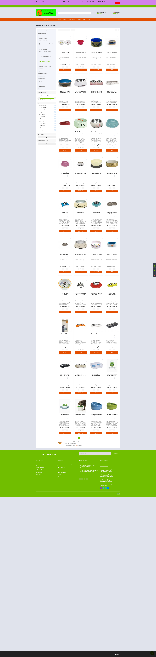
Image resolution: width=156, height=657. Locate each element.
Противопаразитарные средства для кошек (46, 43)
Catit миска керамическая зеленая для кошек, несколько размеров (112, 415)
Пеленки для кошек (43, 40)
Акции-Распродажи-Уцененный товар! (46, 30)
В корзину (65, 69)
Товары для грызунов (42, 73)
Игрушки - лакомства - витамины (45, 51)
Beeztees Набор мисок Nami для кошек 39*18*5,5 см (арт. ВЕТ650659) (80, 335)
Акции (84, 19)
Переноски (41, 68)
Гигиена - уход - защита (43, 49)
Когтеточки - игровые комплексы (45, 53)
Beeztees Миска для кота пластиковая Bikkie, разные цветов (65, 173)
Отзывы (88, 19)
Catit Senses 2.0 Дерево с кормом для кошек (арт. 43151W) (112, 375)
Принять (117, 654)
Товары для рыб (41, 78)
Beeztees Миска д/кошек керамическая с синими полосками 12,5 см (65, 92)
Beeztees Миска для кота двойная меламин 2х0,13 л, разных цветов (112, 92)
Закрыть (117, 2)
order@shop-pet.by (104, 465)
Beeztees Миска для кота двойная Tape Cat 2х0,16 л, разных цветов (96, 92)
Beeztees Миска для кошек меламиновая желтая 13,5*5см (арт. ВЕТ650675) (96, 173)
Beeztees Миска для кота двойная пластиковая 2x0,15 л (65, 133)
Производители (39, 475)
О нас (53, 5)
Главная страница (62, 19)
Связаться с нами (39, 470)
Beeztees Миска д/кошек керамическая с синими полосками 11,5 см (112, 52)
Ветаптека (40, 80)
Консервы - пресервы (43, 38)
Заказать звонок (99, 13)
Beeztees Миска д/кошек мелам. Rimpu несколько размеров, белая (80, 92)
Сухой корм (41, 46)
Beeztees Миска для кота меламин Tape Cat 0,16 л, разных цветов (96, 133)
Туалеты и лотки (42, 70)
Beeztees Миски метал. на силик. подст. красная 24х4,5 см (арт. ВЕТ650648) (96, 294)
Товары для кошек (41, 22)
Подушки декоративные (43, 88)
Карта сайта (38, 474)
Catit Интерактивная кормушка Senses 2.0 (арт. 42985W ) (64, 415)
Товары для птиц (41, 75)
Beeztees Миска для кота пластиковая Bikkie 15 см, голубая (112, 133)
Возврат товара (39, 472)
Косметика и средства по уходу (45, 56)
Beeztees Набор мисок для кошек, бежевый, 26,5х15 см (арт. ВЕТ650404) (80, 375)
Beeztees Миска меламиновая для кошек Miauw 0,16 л (80, 213)
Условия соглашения (87, 455)
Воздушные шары (42, 86)
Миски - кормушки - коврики (44, 61)
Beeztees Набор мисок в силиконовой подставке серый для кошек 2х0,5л (65, 375)
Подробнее (77, 654)
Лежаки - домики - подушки (44, 58)
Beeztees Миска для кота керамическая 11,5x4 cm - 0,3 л (80, 133)
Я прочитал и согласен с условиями (89, 455)
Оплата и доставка (59, 5)
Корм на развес (41, 83)
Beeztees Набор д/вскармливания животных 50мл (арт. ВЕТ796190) (65, 335)
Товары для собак (42, 33)
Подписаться (115, 453)
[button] (39, 6)
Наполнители (41, 63)
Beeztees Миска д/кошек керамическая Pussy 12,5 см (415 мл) (96, 52)
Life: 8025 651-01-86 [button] (105, 463)
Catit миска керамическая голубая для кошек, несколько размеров (96, 415)
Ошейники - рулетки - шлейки (45, 66)
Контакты (79, 19)
